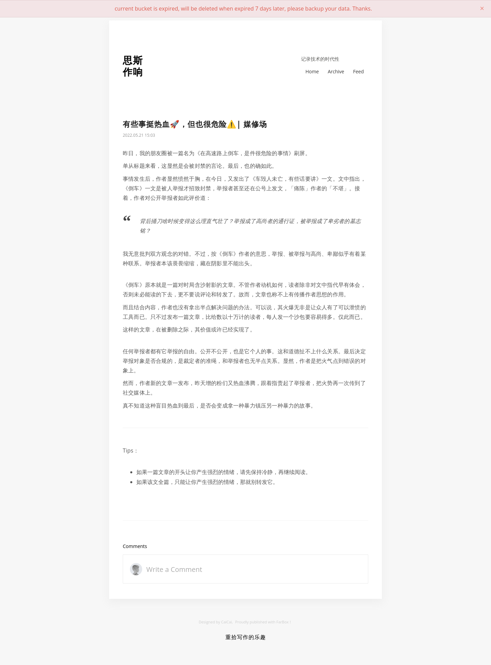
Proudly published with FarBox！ (263, 621)
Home (312, 71)
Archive (336, 71)
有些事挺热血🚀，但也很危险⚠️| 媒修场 (195, 124)
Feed (358, 71)
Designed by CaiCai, (216, 621)
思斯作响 (133, 66)
